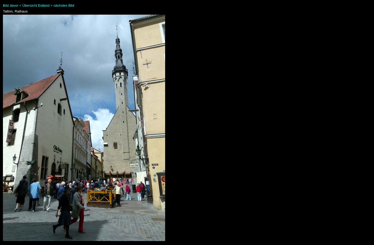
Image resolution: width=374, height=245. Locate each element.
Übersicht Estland (36, 5)
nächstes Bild (63, 5)
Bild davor (10, 5)
